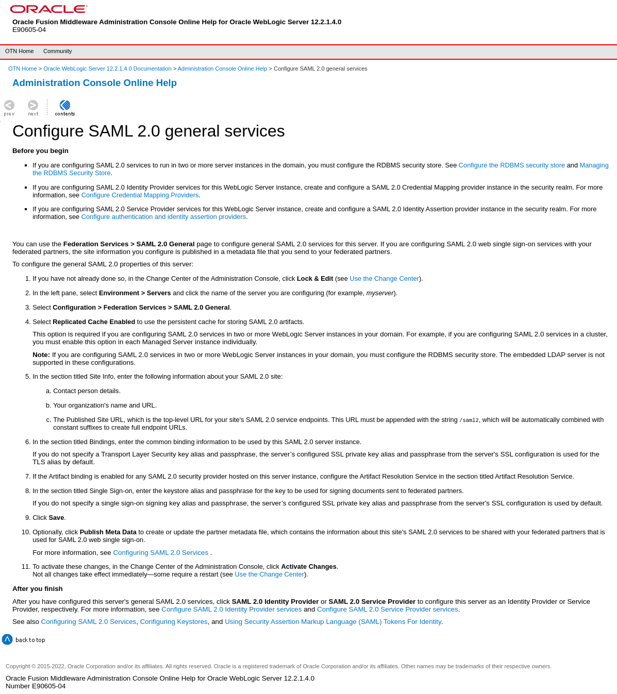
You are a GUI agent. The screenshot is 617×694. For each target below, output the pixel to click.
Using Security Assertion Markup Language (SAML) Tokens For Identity (333, 621)
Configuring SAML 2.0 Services (161, 552)
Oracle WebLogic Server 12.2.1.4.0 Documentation (108, 68)
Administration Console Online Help (223, 68)
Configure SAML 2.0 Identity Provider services (231, 609)
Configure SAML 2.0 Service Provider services (387, 609)
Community (57, 51)
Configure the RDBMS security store (512, 165)
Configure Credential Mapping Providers (140, 195)
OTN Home (19, 51)
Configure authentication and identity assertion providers (163, 217)
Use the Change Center (384, 278)
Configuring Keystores (174, 621)
